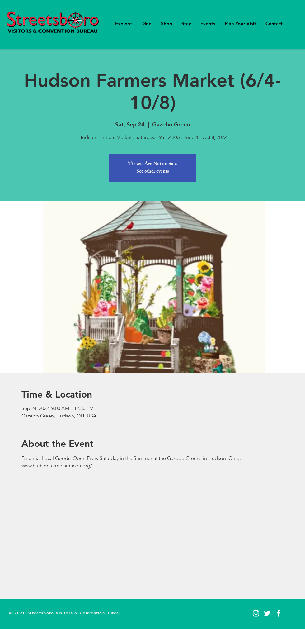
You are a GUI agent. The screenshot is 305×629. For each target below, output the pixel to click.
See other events (152, 171)
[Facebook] (278, 613)
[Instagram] (256, 613)
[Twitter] (267, 613)
